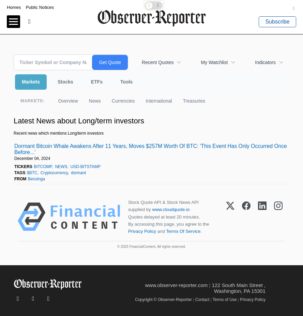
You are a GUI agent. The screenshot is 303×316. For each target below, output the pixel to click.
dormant (78, 172)
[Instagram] (278, 217)
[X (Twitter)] (230, 217)
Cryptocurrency (54, 172)
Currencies (123, 101)
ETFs (97, 82)
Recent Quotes (157, 62)
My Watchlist (214, 62)
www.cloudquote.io (171, 209)
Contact (202, 299)
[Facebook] (246, 217)
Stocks (65, 82)
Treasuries (194, 101)
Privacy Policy (142, 231)
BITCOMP (43, 166)
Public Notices (40, 7)
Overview (68, 101)
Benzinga (36, 179)
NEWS (61, 166)
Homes (14, 7)
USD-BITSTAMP (85, 166)
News (95, 101)
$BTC (32, 172)
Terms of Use (225, 299)
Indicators (265, 62)
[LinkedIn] (262, 217)
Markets (31, 82)
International (159, 101)
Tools (126, 82)
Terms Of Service (183, 231)
